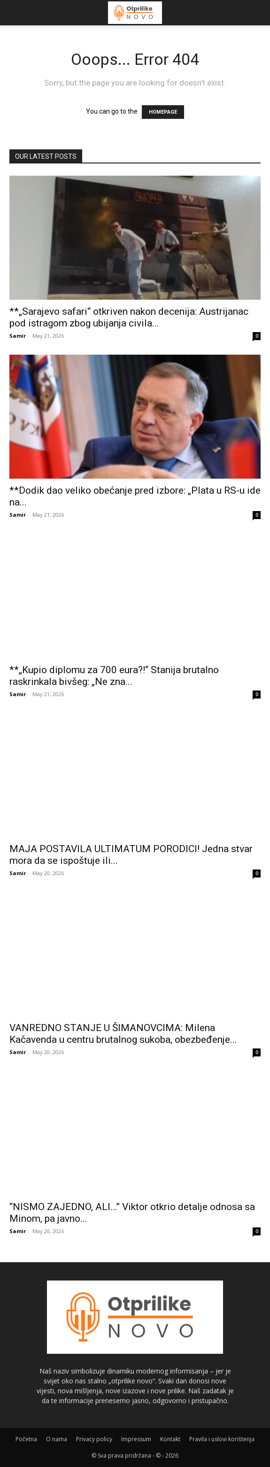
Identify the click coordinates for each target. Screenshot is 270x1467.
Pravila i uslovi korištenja (222, 1439)
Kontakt (170, 1439)
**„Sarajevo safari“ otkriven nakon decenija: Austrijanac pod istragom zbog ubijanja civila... (128, 317)
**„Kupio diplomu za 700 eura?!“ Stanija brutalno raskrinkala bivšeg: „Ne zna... (114, 675)
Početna (26, 1439)
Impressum (136, 1439)
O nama (56, 1439)
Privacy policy (94, 1439)
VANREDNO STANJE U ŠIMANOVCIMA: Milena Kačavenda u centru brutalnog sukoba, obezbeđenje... (123, 1033)
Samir (17, 335)
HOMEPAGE (163, 112)
